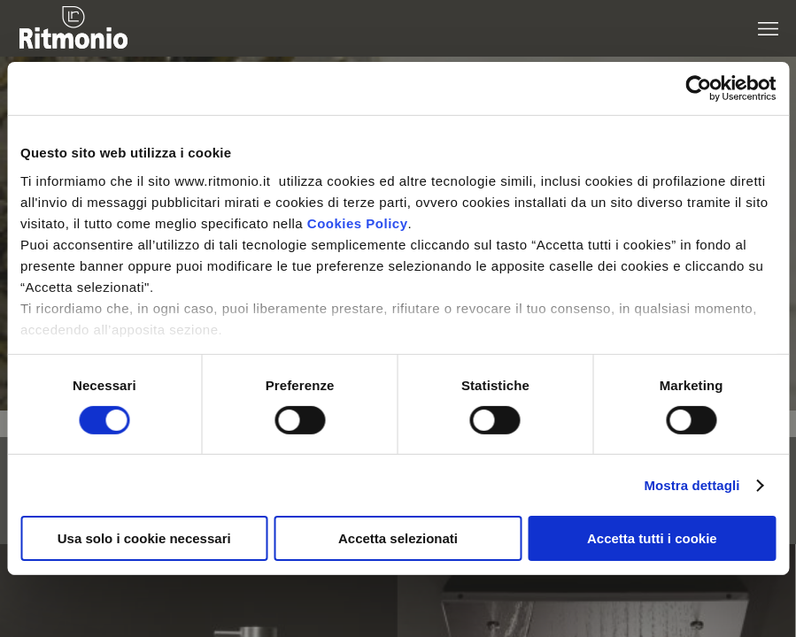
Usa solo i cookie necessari (144, 538)
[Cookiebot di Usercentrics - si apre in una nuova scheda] (698, 88)
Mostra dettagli (691, 485)
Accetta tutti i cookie (652, 538)
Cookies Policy (357, 222)
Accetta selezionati (398, 538)
